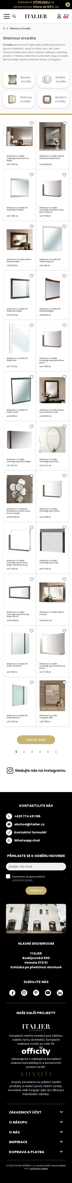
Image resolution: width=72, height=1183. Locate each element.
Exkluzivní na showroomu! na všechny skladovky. (34, 7)
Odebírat (36, 890)
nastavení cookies (39, 1168)
